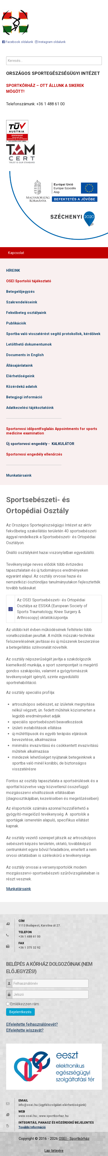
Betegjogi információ (24, 397)
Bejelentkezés (20, 1012)
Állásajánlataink (19, 365)
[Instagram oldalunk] (50, 41)
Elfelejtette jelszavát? (25, 1030)
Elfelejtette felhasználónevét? (32, 1024)
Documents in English (25, 355)
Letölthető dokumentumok (29, 344)
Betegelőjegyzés (20, 292)
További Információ (32, 1127)
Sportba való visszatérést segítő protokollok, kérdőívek (53, 334)
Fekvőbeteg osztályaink (26, 313)
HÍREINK (13, 271)
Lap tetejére (54, 1151)
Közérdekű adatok (21, 387)
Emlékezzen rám (24, 1004)
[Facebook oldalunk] (17, 41)
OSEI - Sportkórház (74, 1139)
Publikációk (16, 323)
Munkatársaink (18, 475)
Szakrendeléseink (21, 302)
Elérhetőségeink (20, 376)
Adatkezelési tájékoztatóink (30, 408)
